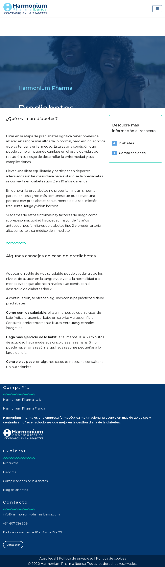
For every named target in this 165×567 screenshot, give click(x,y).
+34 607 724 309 (15, 523)
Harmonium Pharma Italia (22, 399)
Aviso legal (47, 558)
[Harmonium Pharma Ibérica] (25, 8)
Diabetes (9, 472)
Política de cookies (111, 558)
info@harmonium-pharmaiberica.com (31, 514)
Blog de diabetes (15, 490)
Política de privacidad (76, 558)
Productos (10, 463)
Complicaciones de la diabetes (25, 481)
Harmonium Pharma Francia (24, 408)
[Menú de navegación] (157, 8)
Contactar (13, 544)
